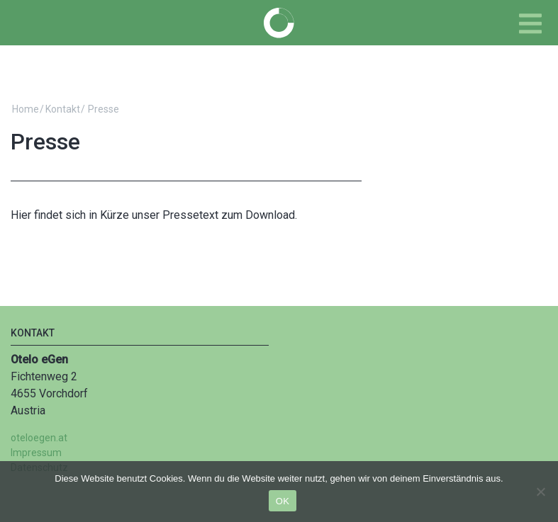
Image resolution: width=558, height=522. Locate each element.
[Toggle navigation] (530, 23)
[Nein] (540, 491)
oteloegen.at (39, 437)
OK (282, 501)
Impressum (36, 452)
